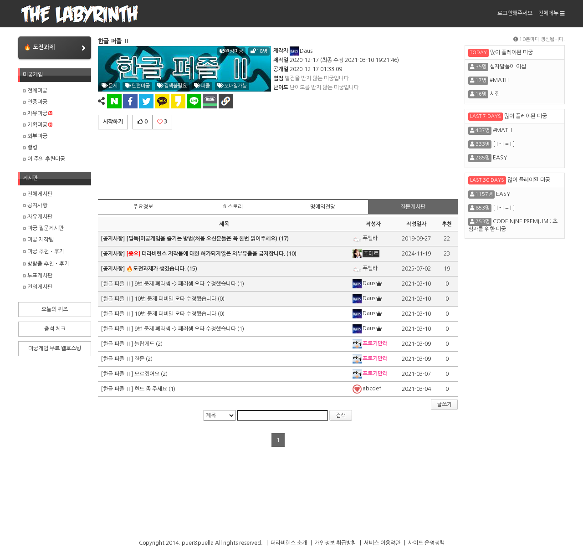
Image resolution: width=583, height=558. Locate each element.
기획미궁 (37, 125)
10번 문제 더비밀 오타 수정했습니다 (176, 299)
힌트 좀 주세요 (150, 389)
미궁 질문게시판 (43, 228)
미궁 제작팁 (38, 239)
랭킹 (30, 147)
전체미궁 (35, 90)
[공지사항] (113, 238)
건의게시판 (37, 287)
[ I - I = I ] (504, 144)
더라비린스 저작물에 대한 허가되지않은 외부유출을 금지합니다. (205, 253)
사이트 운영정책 (426, 543)
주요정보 (143, 207)
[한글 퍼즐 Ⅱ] (117, 284)
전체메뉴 (551, 13)
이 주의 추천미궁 (44, 159)
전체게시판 (37, 194)
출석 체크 (55, 329)
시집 (495, 94)
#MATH (499, 80)
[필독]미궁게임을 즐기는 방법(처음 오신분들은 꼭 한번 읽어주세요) (201, 238)
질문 (139, 359)
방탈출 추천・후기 (46, 263)
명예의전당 (322, 207)
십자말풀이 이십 (508, 66)
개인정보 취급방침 (335, 543)
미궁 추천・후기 (43, 251)
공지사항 (35, 205)
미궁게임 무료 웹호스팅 (54, 348)
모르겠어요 (146, 374)
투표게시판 (37, 275)
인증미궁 (35, 102)
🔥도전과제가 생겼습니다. (156, 268)
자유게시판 (37, 217)
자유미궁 (37, 113)
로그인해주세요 (514, 13)
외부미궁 (35, 136)
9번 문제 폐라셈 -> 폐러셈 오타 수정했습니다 (185, 284)
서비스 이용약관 (382, 543)
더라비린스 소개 (289, 543)
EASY (500, 157)
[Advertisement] (278, 162)
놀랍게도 (144, 344)
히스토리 (233, 207)
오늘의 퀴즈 (54, 309)
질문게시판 (412, 207)
